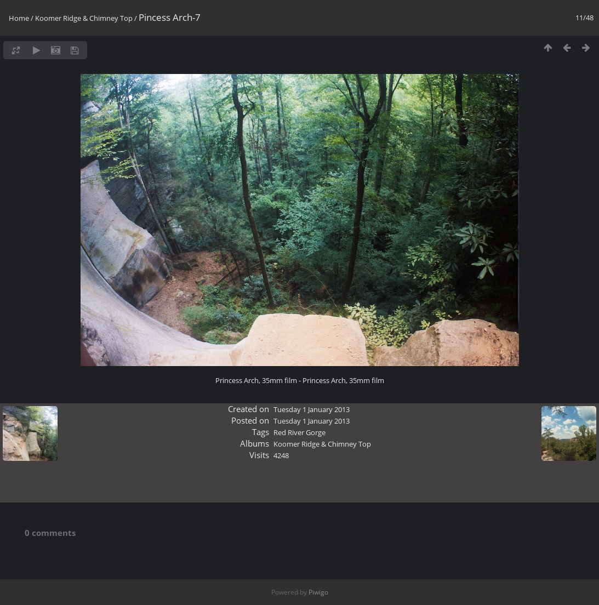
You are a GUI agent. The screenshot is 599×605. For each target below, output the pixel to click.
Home (19, 18)
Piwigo (318, 592)
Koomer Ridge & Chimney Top (84, 18)
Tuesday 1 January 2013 (311, 409)
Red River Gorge (299, 432)
